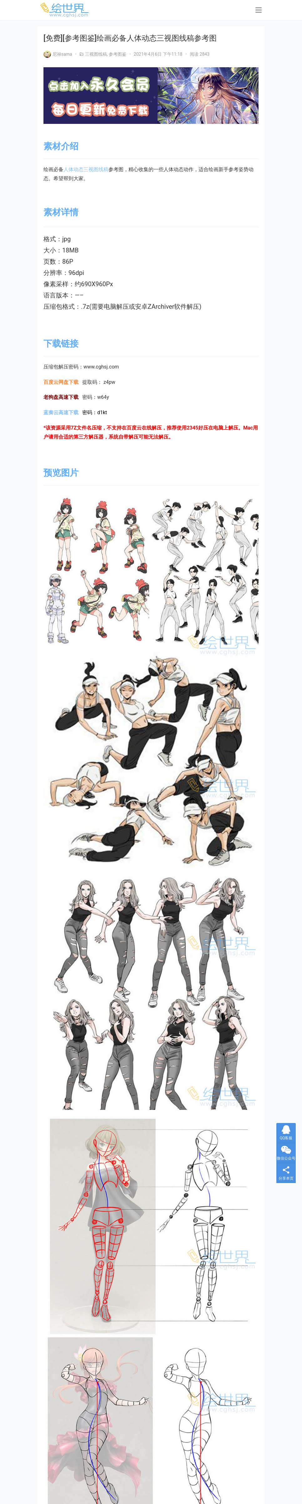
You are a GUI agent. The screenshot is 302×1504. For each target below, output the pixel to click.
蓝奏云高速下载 (60, 412)
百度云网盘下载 (60, 382)
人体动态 (73, 169)
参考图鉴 (117, 54)
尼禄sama (57, 54)
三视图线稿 (96, 54)
